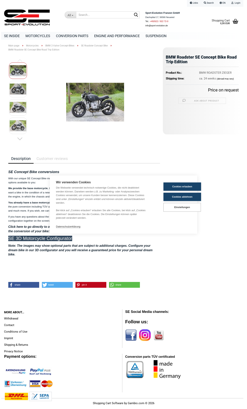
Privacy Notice (13, 352)
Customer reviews (52, 159)
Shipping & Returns (16, 346)
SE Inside (12, 36)
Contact (9, 326)
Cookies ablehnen (172, 197)
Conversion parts (72, 36)
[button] (222, 3)
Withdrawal (11, 319)
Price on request (223, 91)
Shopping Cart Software (108, 404)
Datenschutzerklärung (68, 226)
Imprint (8, 339)
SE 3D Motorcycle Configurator (40, 239)
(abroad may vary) (225, 80)
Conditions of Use (15, 332)
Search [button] (209, 3)
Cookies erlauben (172, 186)
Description (21, 159)
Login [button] (235, 3)
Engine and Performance (117, 36)
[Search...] (70, 14)
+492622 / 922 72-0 (159, 21)
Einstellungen (172, 207)
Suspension (156, 36)
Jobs (194, 3)
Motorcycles (37, 36)
